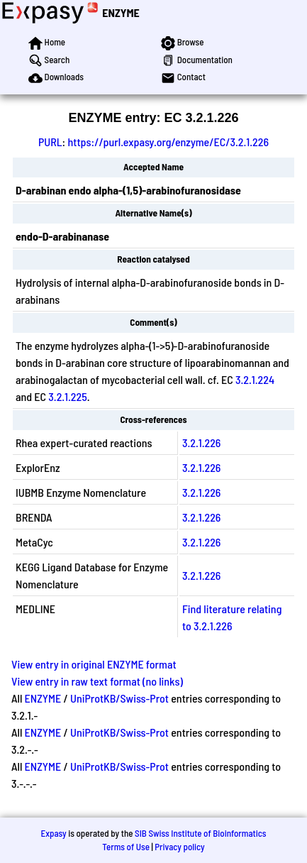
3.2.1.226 (201, 442)
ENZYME (120, 12)
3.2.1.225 (67, 396)
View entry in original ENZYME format (94, 664)
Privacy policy (179, 846)
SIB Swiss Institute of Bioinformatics (200, 833)
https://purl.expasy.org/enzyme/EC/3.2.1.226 (168, 141)
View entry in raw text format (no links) (97, 681)
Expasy (53, 833)
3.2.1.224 (254, 379)
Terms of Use (126, 846)
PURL (50, 141)
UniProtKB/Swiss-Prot (119, 698)
